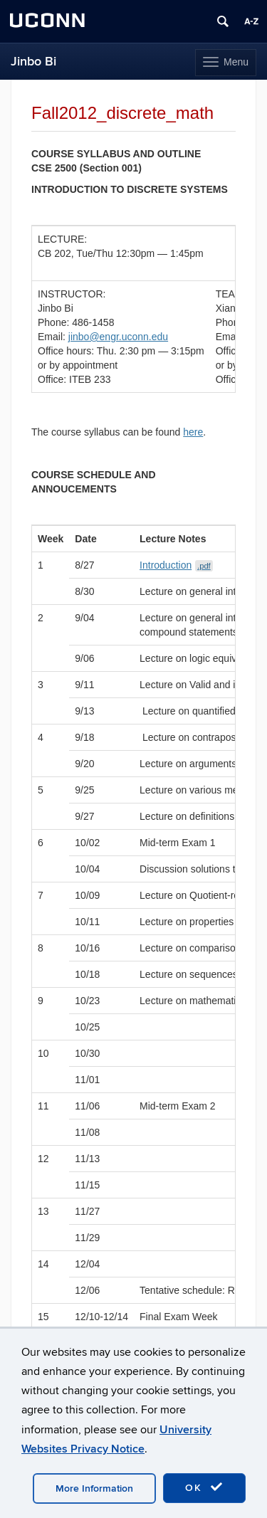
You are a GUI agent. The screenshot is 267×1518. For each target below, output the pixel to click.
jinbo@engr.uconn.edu (118, 336)
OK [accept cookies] (204, 1487)
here (193, 432)
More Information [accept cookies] (94, 1488)
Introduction (176, 565)
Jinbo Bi (33, 61)
